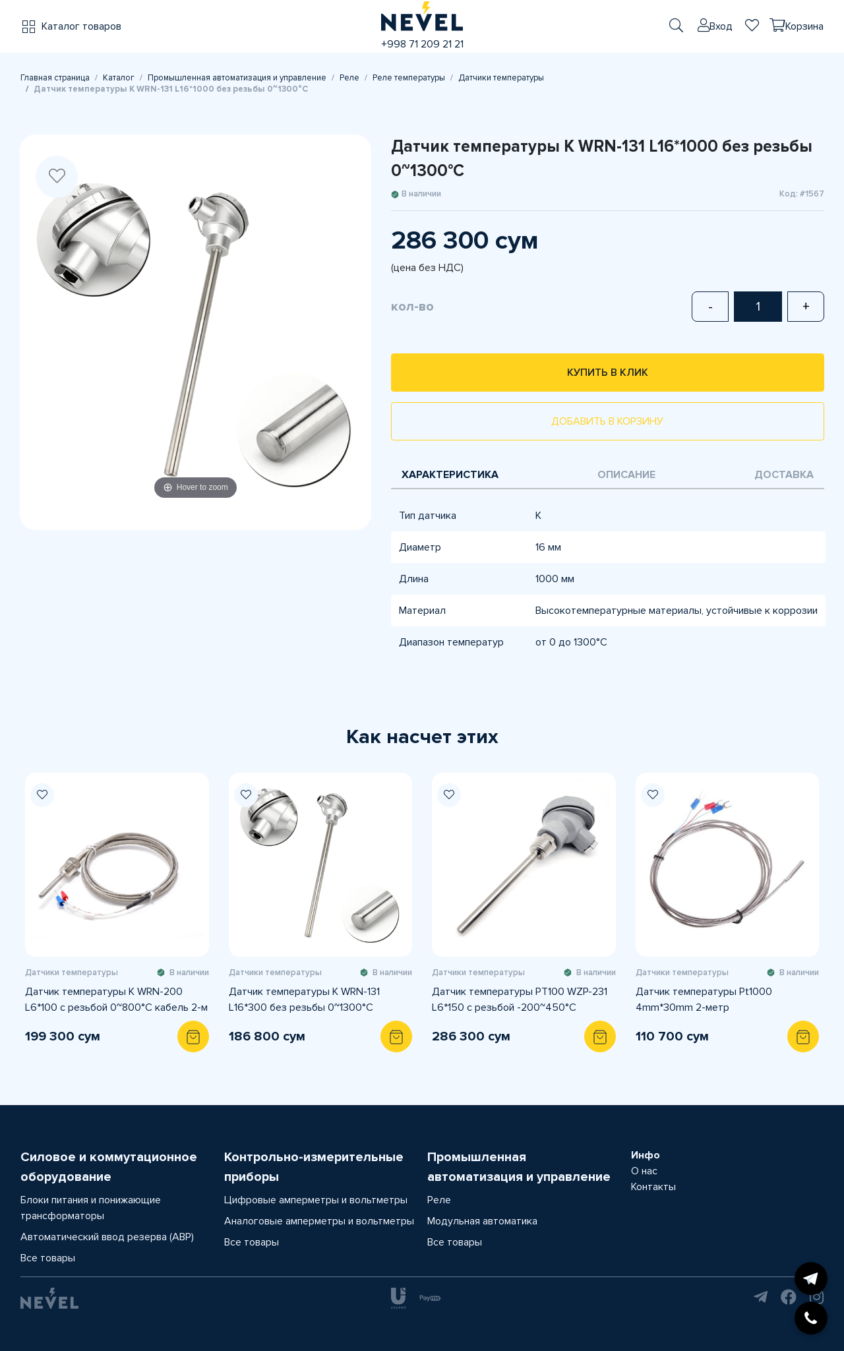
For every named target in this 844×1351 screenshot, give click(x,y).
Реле (349, 78)
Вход (721, 26)
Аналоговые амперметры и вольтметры (319, 1221)
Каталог (119, 78)
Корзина (804, 26)
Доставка (784, 474)
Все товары (47, 1258)
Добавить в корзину (607, 421)
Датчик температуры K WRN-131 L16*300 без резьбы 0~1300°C (304, 999)
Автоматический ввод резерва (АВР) (107, 1237)
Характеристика (450, 474)
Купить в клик (607, 372)
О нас (644, 1171)
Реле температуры (409, 78)
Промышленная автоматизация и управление (237, 78)
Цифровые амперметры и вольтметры (315, 1200)
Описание (626, 474)
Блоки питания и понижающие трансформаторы (90, 1207)
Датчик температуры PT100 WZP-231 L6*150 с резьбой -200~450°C (519, 999)
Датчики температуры (501, 78)
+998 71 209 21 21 (422, 44)
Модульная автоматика (482, 1221)
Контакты (653, 1186)
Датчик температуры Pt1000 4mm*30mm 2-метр (704, 999)
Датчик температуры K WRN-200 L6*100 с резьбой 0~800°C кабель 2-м (116, 999)
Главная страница (55, 78)
